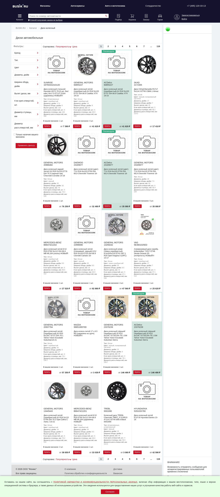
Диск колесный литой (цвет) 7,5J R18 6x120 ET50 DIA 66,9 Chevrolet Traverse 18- (86, 171)
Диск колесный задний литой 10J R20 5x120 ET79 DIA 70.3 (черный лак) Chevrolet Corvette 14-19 (55, 172)
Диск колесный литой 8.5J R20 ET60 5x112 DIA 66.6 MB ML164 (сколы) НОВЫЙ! (56, 251)
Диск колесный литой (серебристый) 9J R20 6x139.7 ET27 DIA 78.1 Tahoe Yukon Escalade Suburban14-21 (53, 335)
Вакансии (117, 473)
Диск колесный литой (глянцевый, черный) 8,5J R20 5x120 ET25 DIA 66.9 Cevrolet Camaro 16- (85, 252)
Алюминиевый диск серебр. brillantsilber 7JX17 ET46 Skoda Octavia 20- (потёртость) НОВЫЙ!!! (146, 252)
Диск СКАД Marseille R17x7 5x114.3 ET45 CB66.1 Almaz (146, 90)
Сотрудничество (153, 6)
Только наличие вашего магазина (25, 135)
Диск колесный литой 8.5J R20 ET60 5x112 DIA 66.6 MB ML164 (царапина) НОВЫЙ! (85, 418)
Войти (184, 19)
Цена (74, 46)
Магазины (45, 6)
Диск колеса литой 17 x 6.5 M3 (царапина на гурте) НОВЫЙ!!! (86, 333)
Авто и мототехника (115, 6)
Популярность (62, 46)
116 (158, 46)
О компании (70, 469)
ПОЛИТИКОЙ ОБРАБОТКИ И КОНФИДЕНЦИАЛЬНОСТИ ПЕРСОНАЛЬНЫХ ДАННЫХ (95, 482)
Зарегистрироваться (191, 15)
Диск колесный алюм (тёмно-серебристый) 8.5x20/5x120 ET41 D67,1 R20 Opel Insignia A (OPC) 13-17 (115, 253)
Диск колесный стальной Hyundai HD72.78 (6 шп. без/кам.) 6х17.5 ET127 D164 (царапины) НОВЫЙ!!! (56, 92)
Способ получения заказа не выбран (46, 20)
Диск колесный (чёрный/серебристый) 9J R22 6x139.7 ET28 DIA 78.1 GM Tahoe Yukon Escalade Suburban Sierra (115, 335)
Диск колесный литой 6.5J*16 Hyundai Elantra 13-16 (146, 417)
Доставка (117, 469)
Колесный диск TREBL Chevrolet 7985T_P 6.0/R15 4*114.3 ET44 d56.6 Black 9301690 (115, 418)
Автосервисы (78, 6)
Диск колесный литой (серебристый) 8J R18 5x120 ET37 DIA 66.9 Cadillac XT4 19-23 (86, 92)
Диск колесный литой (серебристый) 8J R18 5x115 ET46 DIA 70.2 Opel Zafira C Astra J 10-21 (56, 418)
